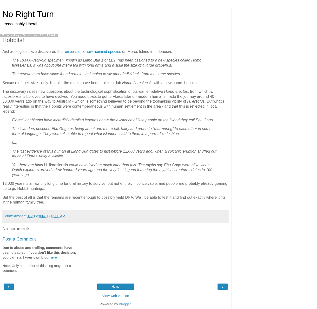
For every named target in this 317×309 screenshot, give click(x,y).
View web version (115, 296)
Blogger (125, 304)
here (53, 257)
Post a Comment (19, 238)
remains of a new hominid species (92, 51)
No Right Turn (28, 14)
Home (115, 286)
